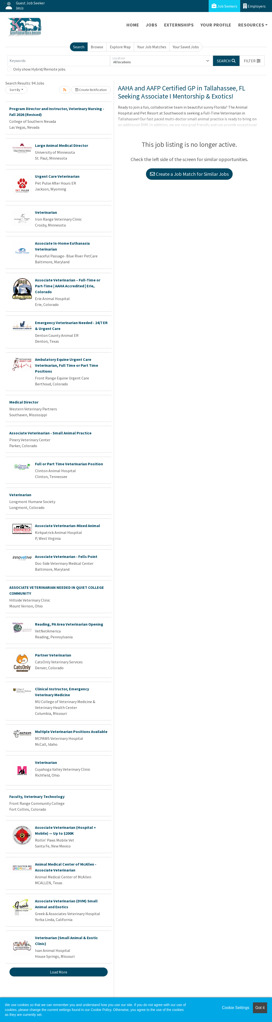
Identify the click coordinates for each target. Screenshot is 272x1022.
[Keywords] (58, 60)
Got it (260, 1008)
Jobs (151, 25)
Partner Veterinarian (53, 655)
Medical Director (23, 402)
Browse (97, 46)
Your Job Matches (151, 46)
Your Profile (216, 25)
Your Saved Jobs (186, 46)
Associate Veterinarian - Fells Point (66, 556)
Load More (58, 972)
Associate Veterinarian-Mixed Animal (67, 525)
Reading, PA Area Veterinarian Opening (69, 624)
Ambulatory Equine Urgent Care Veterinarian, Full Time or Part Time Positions (66, 365)
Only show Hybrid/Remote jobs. (39, 69)
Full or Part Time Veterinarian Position (69, 463)
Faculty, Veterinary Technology (37, 796)
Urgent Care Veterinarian (57, 176)
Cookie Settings (235, 1008)
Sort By (15, 90)
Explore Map (120, 46)
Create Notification (91, 90)
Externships (179, 25)
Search (78, 46)
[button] (252, 60)
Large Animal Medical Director (61, 145)
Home (132, 25)
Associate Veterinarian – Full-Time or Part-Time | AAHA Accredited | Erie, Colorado (67, 286)
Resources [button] (251, 25)
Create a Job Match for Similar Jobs (189, 174)
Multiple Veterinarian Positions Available (71, 731)
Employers (254, 6)
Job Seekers (224, 6)
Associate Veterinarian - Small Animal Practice (50, 432)
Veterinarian (46, 212)
